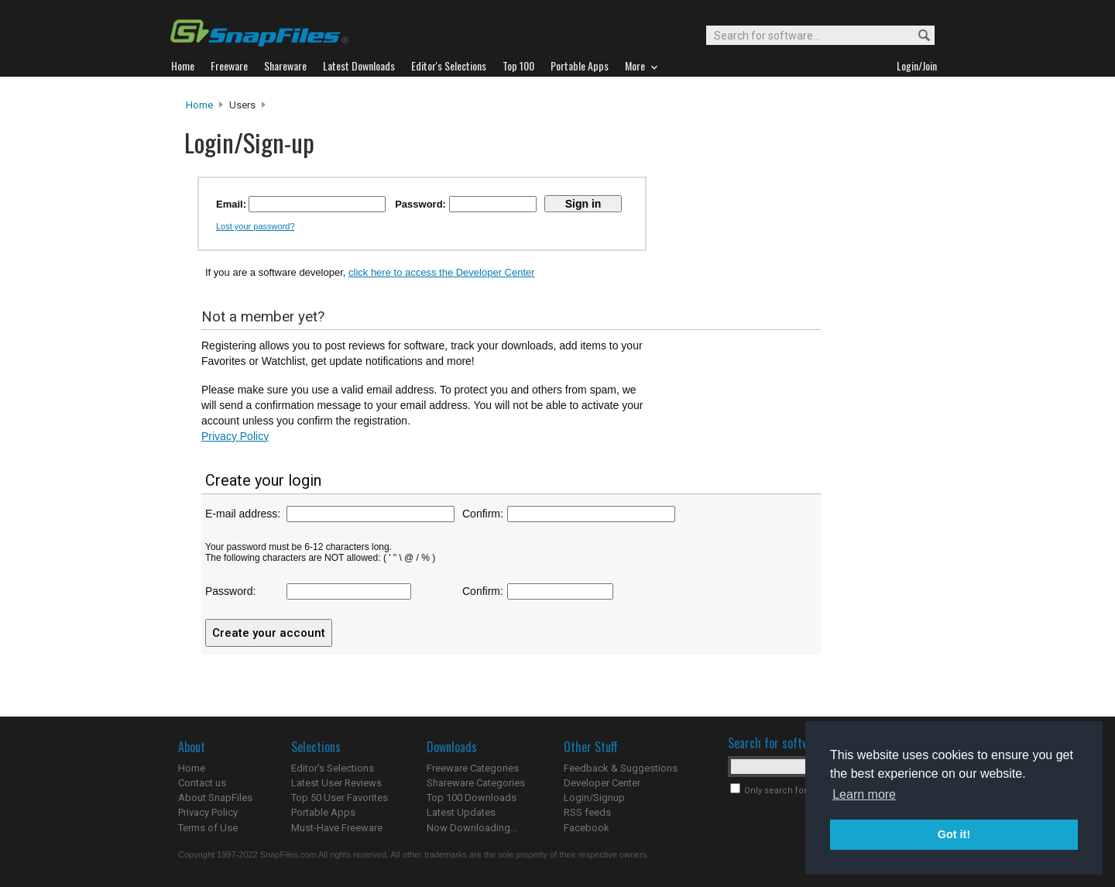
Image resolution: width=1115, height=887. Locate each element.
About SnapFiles (215, 797)
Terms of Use (208, 828)
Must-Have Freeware (337, 828)
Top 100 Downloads (471, 797)
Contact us (202, 783)
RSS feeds (587, 812)
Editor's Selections (332, 768)
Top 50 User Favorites (339, 797)
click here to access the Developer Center (441, 272)
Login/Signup (594, 797)
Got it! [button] (954, 834)
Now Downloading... (472, 828)
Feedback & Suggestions (621, 768)
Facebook (586, 828)
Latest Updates (461, 812)
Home (199, 105)
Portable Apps (323, 812)
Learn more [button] (864, 794)
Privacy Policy (235, 436)
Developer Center (602, 783)
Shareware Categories (476, 783)
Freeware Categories (473, 768)
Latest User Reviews (336, 783)
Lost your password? (255, 226)
